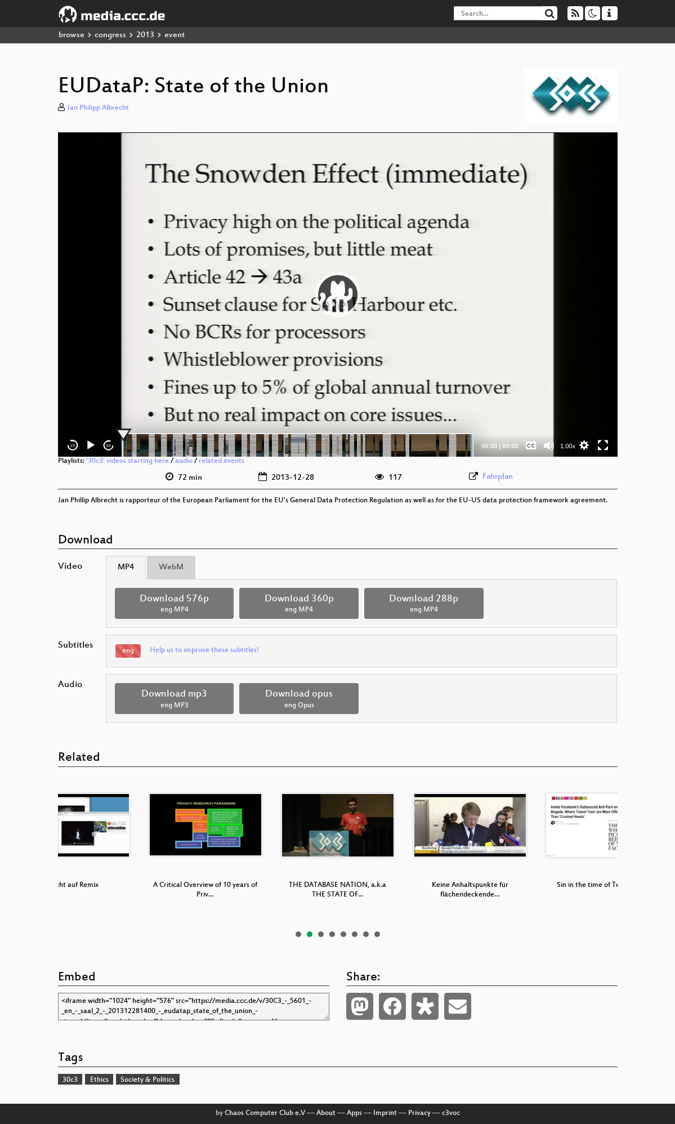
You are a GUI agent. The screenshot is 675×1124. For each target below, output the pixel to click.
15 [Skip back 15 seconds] (72, 445)
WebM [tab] (171, 567)
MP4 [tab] (126, 567)
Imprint (385, 1113)
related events (221, 461)
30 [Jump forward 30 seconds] (108, 445)
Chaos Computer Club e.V (265, 1113)
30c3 (70, 1080)
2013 (145, 35)
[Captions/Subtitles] (531, 445)
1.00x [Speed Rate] (567, 446)
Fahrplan (497, 476)
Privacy (419, 1113)
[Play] (90, 445)
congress (110, 35)
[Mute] (549, 445)
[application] (338, 294)
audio (184, 461)
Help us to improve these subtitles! (204, 650)
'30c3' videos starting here (127, 461)
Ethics (99, 1080)
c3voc (451, 1113)
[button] (338, 294)
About (326, 1113)
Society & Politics (147, 1080)
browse (71, 35)
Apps (354, 1113)
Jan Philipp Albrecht (98, 108)
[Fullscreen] (603, 445)
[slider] (298, 445)
